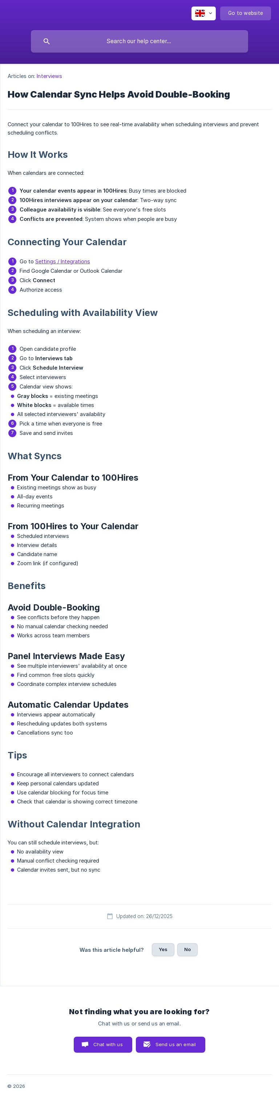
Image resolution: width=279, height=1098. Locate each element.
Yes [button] (163, 949)
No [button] (187, 949)
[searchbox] (139, 41)
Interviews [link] (49, 76)
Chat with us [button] (108, 1044)
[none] (203, 13)
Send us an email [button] (175, 1044)
